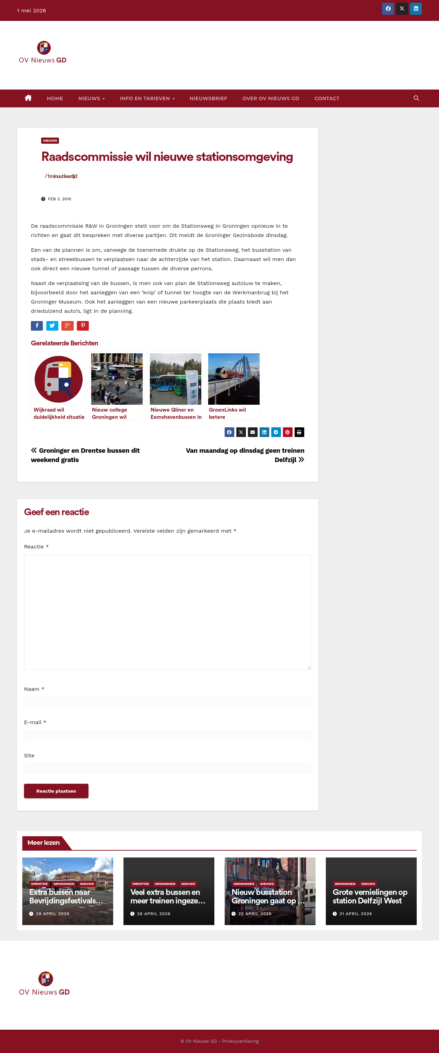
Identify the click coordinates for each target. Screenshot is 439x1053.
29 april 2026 (53, 913)
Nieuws (90, 98)
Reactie (36, 546)
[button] (416, 98)
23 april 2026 (255, 913)
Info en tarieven (145, 98)
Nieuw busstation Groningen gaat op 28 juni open (269, 901)
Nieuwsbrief (208, 98)
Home (55, 98)
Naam (34, 689)
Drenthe (39, 884)
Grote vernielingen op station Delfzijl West (370, 896)
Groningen (64, 884)
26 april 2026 (154, 913)
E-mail (35, 722)
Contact (327, 98)
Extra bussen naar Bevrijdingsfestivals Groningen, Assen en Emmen (64, 905)
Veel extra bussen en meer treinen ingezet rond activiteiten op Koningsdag (165, 905)
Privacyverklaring (240, 1041)
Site (29, 755)
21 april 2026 (356, 913)
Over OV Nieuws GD (270, 98)
